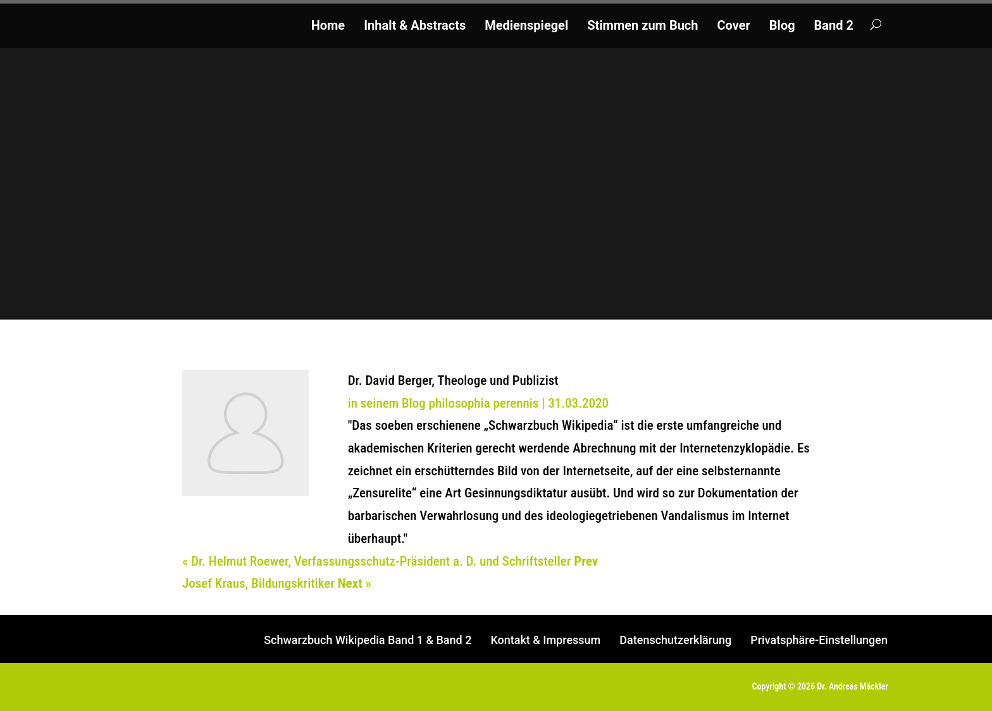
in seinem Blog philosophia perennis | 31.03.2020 (478, 403)
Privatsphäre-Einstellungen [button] (819, 641)
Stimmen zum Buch (642, 27)
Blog (782, 27)
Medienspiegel (526, 27)
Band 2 (833, 27)
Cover (733, 27)
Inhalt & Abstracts (415, 27)
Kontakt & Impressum (545, 641)
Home (328, 27)
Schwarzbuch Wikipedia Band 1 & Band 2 (367, 641)
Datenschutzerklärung (675, 641)
